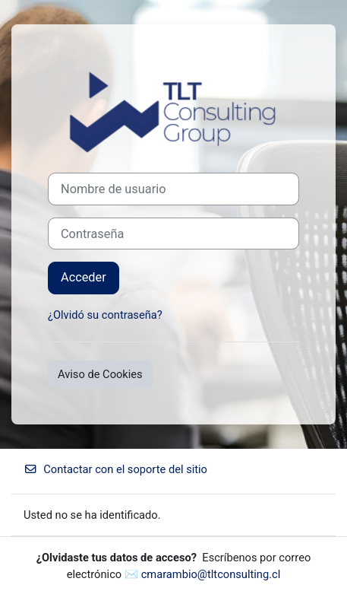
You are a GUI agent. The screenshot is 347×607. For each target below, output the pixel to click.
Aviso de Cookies (100, 374)
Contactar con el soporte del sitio (115, 469)
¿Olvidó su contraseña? (105, 315)
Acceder (83, 277)
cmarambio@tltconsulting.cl (211, 574)
